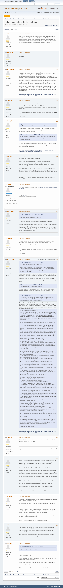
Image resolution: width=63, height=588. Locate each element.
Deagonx (9, 496)
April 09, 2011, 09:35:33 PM (24, 69)
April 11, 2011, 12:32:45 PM (24, 259)
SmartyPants (10, 69)
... (17, 29)
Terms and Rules (52, 586)
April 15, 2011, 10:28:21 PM (24, 437)
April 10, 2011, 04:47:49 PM (24, 211)
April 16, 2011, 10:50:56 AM (24, 496)
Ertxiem (9, 184)
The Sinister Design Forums (15, 8)
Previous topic (48, 25)
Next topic (55, 25)
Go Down (7, 29)
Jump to (38, 577)
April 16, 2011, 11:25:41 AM (24, 543)
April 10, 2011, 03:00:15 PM (24, 156)
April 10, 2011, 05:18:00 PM (24, 238)
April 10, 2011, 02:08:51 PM (24, 100)
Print (57, 29)
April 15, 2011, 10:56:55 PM (24, 457)
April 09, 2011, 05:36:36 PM (24, 52)
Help (48, 586)
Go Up (6, 571)
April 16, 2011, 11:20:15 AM (24, 524)
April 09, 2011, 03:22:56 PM (24, 33)
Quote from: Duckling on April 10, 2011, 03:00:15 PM (32, 214)
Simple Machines (13, 586)
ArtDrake (9, 34)
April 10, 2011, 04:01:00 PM (24, 184)
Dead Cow (24, 195)
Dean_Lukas (10, 211)
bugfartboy (10, 52)
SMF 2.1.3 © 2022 (6, 586)
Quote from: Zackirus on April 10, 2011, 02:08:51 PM (32, 124)
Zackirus (9, 100)
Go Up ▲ (58, 586)
